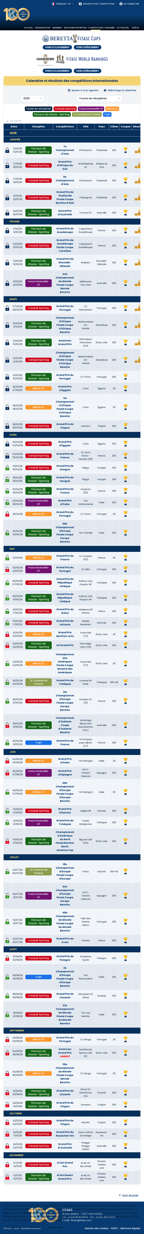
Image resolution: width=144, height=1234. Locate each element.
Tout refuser (34, 1227)
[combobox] (62, 4)
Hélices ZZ (112, 108)
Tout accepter (13, 1227)
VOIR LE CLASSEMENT (57, 47)
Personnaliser (55, 1227)
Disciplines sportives (75, 27)
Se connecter (129, 4)
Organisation (42, 27)
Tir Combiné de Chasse (87, 114)
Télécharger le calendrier (120, 90)
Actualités (123, 27)
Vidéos (135, 27)
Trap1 (107, 114)
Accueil (28, 27)
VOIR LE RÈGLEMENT (87, 47)
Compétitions (95, 27)
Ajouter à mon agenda (82, 90)
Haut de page (128, 1195)
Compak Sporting (65, 108)
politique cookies (53, 1220)
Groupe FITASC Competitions (96, 4)
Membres (57, 27)
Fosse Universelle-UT (91, 108)
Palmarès (110, 27)
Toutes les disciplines (38, 108)
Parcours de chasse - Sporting (52, 114)
